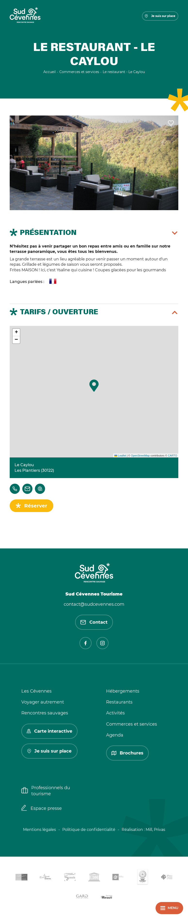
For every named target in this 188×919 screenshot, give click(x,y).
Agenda (114, 735)
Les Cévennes (36, 691)
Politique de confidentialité (88, 829)
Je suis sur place (160, 16)
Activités (115, 713)
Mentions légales (39, 829)
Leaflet (120, 455)
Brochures (127, 753)
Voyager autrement (42, 702)
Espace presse (41, 808)
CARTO (172, 455)
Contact (94, 622)
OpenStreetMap (140, 455)
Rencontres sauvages (44, 713)
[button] (94, 386)
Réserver (35, 506)
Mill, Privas (155, 829)
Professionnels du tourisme (45, 790)
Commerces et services (131, 724)
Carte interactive (49, 731)
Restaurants (119, 702)
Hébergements (122, 691)
